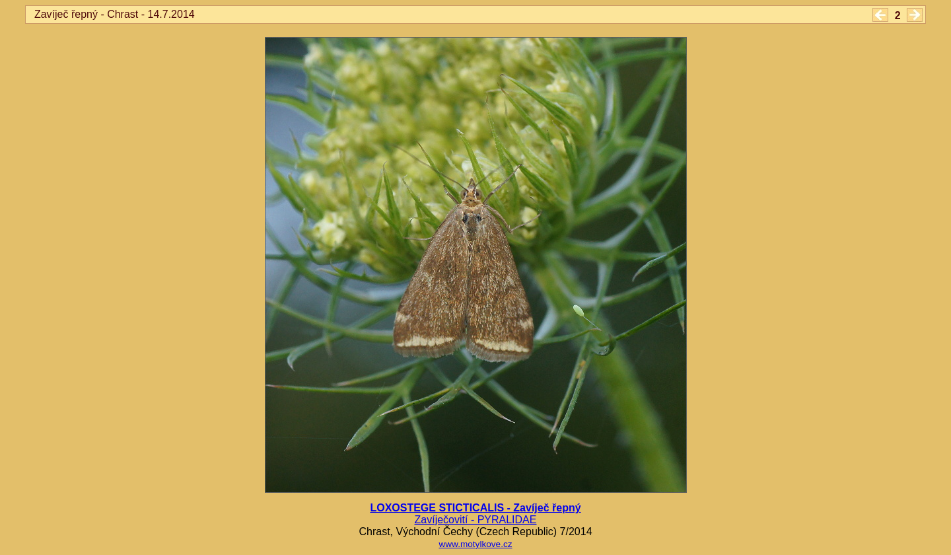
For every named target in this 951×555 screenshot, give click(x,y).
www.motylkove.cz (475, 544)
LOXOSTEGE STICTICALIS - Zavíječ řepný (475, 507)
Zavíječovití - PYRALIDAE (476, 519)
